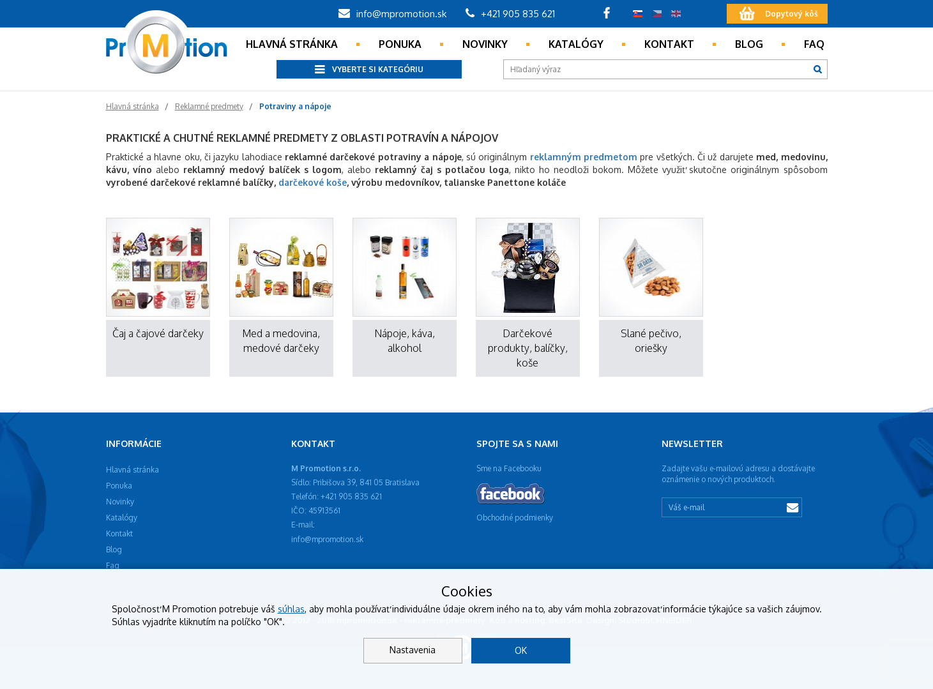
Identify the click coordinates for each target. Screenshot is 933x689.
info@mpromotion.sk (392, 14)
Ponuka (400, 44)
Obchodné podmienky (514, 517)
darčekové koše (312, 182)
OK (521, 650)
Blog (749, 44)
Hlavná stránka (292, 44)
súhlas (291, 608)
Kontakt (669, 44)
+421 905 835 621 (510, 14)
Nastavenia (413, 649)
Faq (814, 44)
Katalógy (576, 44)
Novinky (485, 44)
